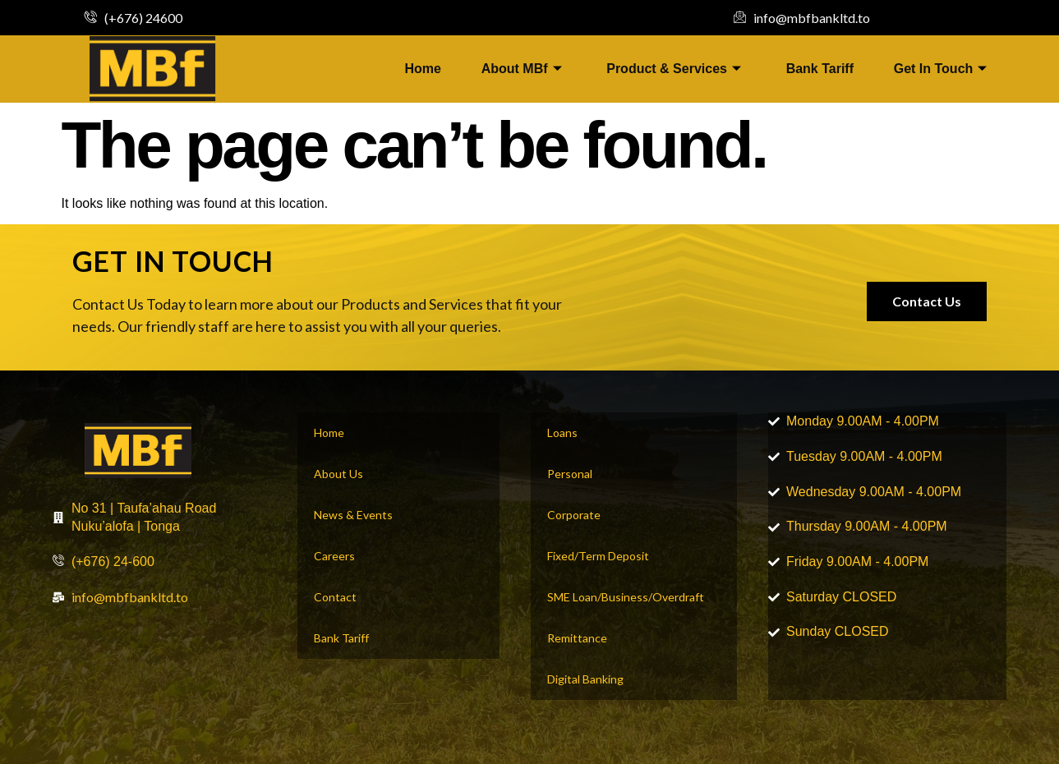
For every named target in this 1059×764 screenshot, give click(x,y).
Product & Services (673, 69)
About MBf (520, 69)
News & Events (353, 515)
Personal (569, 474)
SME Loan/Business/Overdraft (625, 597)
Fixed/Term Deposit (598, 556)
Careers (334, 556)
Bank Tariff (820, 69)
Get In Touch (942, 69)
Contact (335, 597)
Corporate (574, 515)
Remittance (577, 638)
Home (421, 69)
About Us (338, 474)
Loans (562, 433)
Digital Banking (585, 679)
